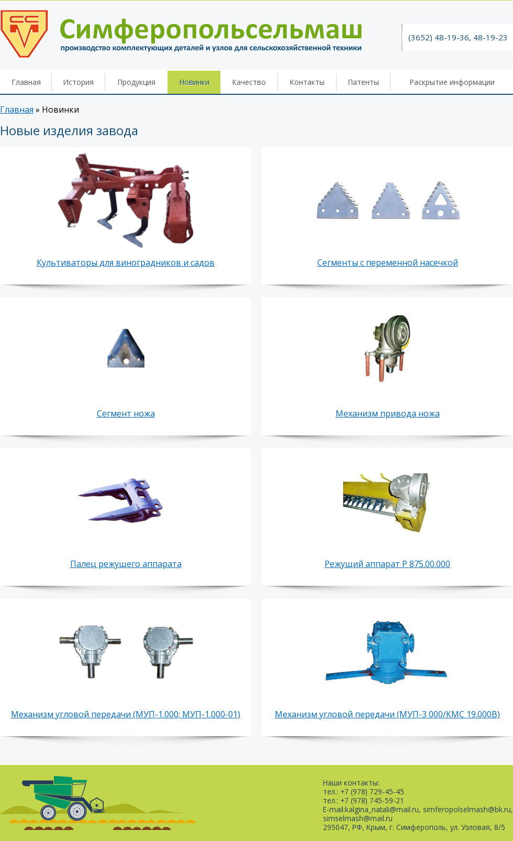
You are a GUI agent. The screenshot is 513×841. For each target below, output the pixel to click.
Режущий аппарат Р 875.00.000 (387, 564)
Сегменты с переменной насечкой (387, 262)
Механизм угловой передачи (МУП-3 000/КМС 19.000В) (387, 714)
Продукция (136, 82)
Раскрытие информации (452, 82)
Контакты (307, 82)
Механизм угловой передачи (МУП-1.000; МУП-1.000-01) (125, 714)
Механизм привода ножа (388, 413)
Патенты (363, 82)
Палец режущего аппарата (126, 564)
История (78, 82)
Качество (249, 82)
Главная (26, 82)
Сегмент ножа (126, 413)
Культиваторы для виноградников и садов (126, 262)
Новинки (194, 82)
